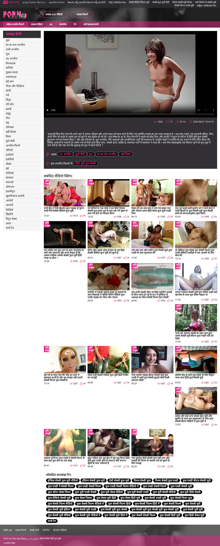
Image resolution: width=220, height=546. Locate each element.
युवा (8, 40)
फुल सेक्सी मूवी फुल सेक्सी (114, 509)
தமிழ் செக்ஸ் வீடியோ (34, 2)
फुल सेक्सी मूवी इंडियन (59, 509)
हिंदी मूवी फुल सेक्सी (85, 163)
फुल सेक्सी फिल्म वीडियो (60, 503)
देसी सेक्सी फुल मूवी (119, 480)
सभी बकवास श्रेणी (91, 24)
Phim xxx (8, 538)
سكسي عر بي (32, 538)
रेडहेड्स (9, 209)
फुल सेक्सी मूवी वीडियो (59, 515)
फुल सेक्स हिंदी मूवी (130, 497)
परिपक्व (10, 127)
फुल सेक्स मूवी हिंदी (106, 497)
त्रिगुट (8, 99)
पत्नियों (9, 150)
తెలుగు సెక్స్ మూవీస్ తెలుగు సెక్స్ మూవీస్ (87, 2)
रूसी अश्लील (12, 49)
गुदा (8, 54)
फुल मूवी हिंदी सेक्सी (190, 492)
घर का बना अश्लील (15, 44)
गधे (7, 95)
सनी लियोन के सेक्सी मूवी (205, 2)
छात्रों (8, 90)
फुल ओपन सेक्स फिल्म (59, 492)
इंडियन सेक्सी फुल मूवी (93, 480)
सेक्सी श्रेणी (34, 530)
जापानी (9, 205)
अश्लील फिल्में (13, 145)
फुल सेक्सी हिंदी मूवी (170, 515)
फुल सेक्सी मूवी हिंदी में (115, 515)
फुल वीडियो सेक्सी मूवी (59, 497)
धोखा (8, 163)
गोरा (8, 118)
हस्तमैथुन (10, 191)
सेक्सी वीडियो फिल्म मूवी (139, 2)
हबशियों (10, 159)
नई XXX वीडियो (59, 530)
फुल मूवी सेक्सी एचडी (137, 492)
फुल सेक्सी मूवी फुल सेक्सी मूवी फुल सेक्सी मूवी (155, 509)
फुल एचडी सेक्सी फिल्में (154, 486)
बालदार (9, 177)
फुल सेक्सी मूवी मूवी (193, 509)
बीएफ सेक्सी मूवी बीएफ (182, 2)
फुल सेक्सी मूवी (192, 503)
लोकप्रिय (63, 24)
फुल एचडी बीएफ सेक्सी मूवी (197, 480)
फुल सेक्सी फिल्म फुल (181, 497)
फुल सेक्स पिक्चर (83, 497)
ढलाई (8, 108)
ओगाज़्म (10, 186)
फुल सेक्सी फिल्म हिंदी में (147, 503)
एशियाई (10, 173)
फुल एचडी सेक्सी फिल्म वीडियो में (121, 486)
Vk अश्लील (11, 58)
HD (51, 24)
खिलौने (9, 214)
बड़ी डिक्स (11, 131)
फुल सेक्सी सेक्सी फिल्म (143, 515)
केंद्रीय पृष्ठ (7, 530)
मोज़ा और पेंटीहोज (15, 86)
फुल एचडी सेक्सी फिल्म (89, 486)
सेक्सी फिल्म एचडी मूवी (184, 5)
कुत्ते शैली (10, 141)
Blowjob (11, 63)
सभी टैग (10, 228)
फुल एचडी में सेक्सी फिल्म (60, 486)
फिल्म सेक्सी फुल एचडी (166, 480)
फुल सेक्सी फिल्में (172, 503)
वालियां (9, 67)
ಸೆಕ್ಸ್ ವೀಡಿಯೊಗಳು (117, 2)
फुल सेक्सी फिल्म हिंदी (119, 503)
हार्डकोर (10, 154)
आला (8, 223)
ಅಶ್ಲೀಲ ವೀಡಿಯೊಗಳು (206, 5)
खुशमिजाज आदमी (15, 195)
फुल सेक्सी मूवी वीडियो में (87, 515)
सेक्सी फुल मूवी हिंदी (160, 2)
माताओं (9, 182)
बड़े (7, 168)
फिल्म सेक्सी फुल (142, 480)
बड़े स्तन (10, 81)
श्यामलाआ (11, 76)
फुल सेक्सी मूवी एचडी (85, 509)
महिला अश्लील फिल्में (15, 24)
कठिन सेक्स (10, 543)
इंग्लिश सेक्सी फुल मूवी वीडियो (63, 480)
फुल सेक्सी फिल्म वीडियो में (90, 503)
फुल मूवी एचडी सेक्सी (85, 492)
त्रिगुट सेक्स (11, 218)
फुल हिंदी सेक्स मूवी (194, 515)
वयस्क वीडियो (36, 24)
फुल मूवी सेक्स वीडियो (112, 492)
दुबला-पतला (12, 72)
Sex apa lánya (19, 538)
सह (7, 122)
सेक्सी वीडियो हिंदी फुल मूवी (50, 538)
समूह (8, 113)
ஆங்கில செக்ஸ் (57, 2)
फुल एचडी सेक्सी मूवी (181, 486)
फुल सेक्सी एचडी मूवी (155, 497)
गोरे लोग (10, 104)
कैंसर (8, 136)
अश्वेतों (9, 200)
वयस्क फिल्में (20, 530)
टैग (75, 24)
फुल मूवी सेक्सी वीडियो (164, 492)
